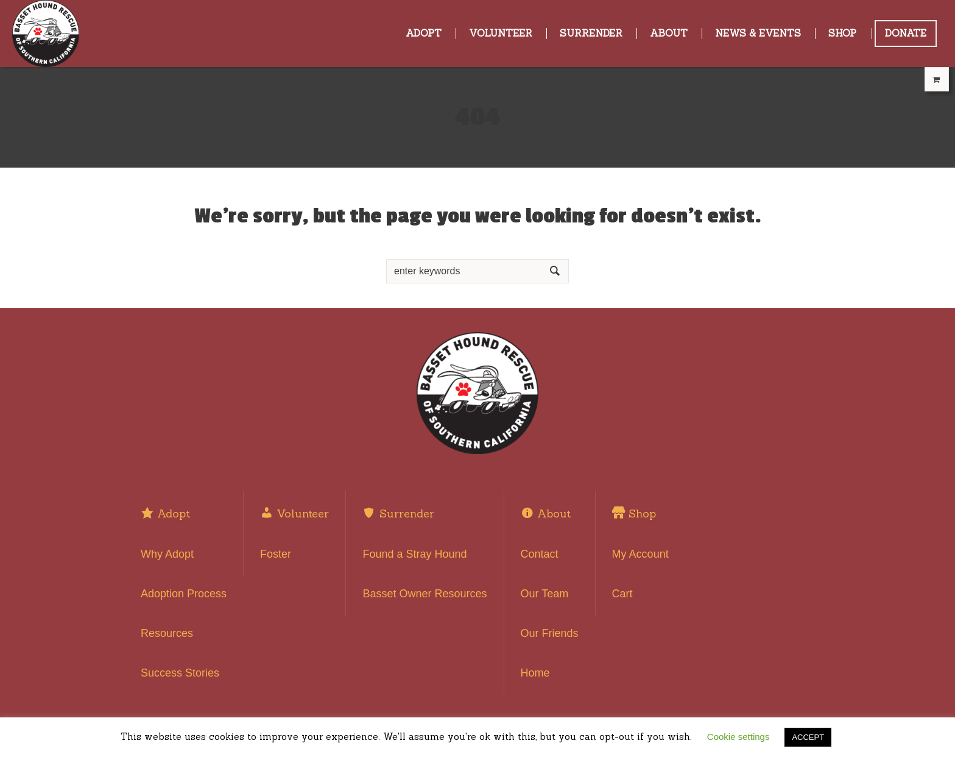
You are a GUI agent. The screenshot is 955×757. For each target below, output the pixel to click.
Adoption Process (184, 594)
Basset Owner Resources (424, 594)
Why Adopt (167, 554)
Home (535, 673)
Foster (275, 554)
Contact (540, 554)
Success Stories (180, 673)
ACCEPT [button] (808, 737)
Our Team (545, 594)
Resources (167, 633)
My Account (640, 554)
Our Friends (550, 633)
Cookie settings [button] (738, 736)
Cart (622, 594)
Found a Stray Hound (414, 554)
